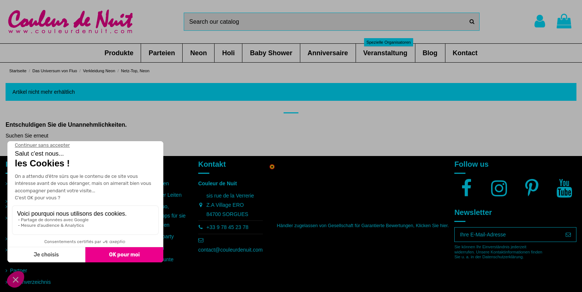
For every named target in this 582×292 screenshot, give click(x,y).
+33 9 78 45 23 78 (227, 227)
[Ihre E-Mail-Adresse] (507, 235)
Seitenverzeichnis (30, 282)
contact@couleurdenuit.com (230, 250)
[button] (119, 53)
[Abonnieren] (568, 235)
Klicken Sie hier (431, 225)
